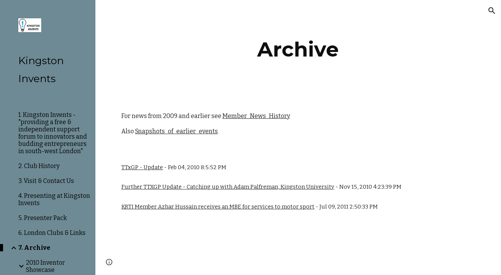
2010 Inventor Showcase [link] (45, 266)
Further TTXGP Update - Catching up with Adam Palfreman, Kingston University (227, 186)
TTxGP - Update (142, 167)
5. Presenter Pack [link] (42, 218)
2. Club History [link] (39, 166)
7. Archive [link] (34, 247)
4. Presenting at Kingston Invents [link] (54, 199)
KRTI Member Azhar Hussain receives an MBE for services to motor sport (217, 206)
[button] (492, 11)
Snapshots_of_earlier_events (176, 131)
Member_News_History (256, 116)
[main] (298, 49)
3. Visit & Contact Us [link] (46, 180)
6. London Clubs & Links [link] (51, 232)
